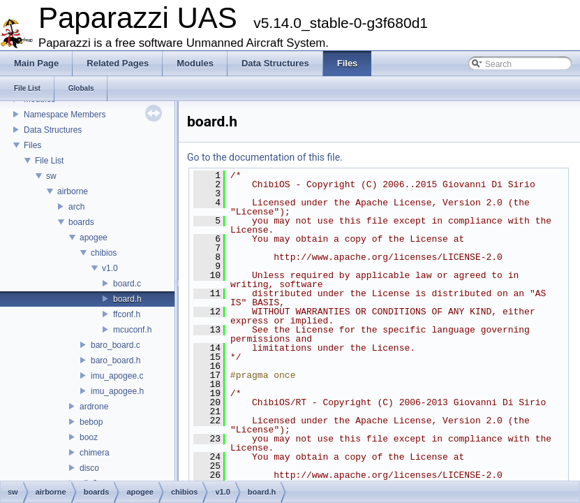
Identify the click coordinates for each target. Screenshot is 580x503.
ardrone (94, 406)
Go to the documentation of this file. (265, 157)
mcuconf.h (132, 330)
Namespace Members (64, 114)
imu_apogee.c (117, 376)
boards (81, 222)
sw (51, 176)
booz (89, 437)
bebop (91, 422)
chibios (104, 253)
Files (32, 145)
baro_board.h (115, 360)
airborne (72, 191)
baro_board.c (115, 345)
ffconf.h (126, 314)
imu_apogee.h (117, 391)
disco (89, 468)
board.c (127, 284)
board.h (127, 299)
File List (49, 161)
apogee (93, 237)
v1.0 (110, 268)
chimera (95, 453)
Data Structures (53, 130)
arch (76, 207)
